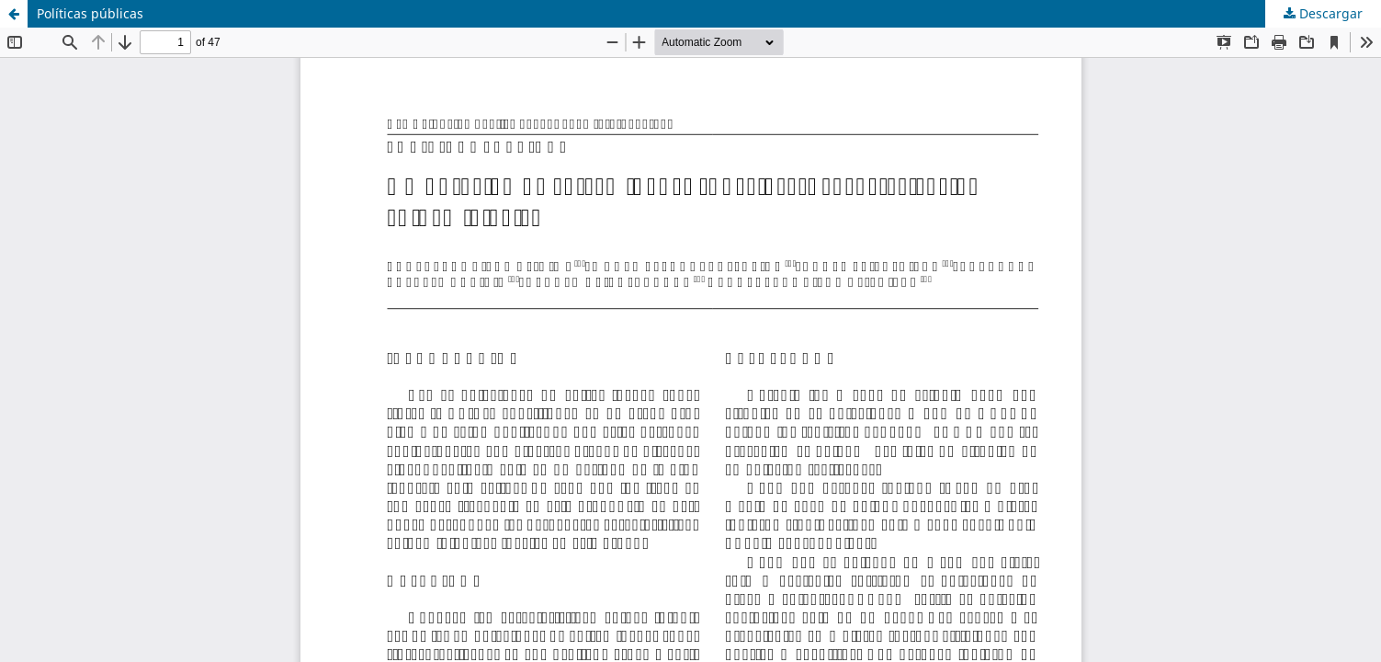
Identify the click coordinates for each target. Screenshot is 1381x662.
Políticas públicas (90, 13)
